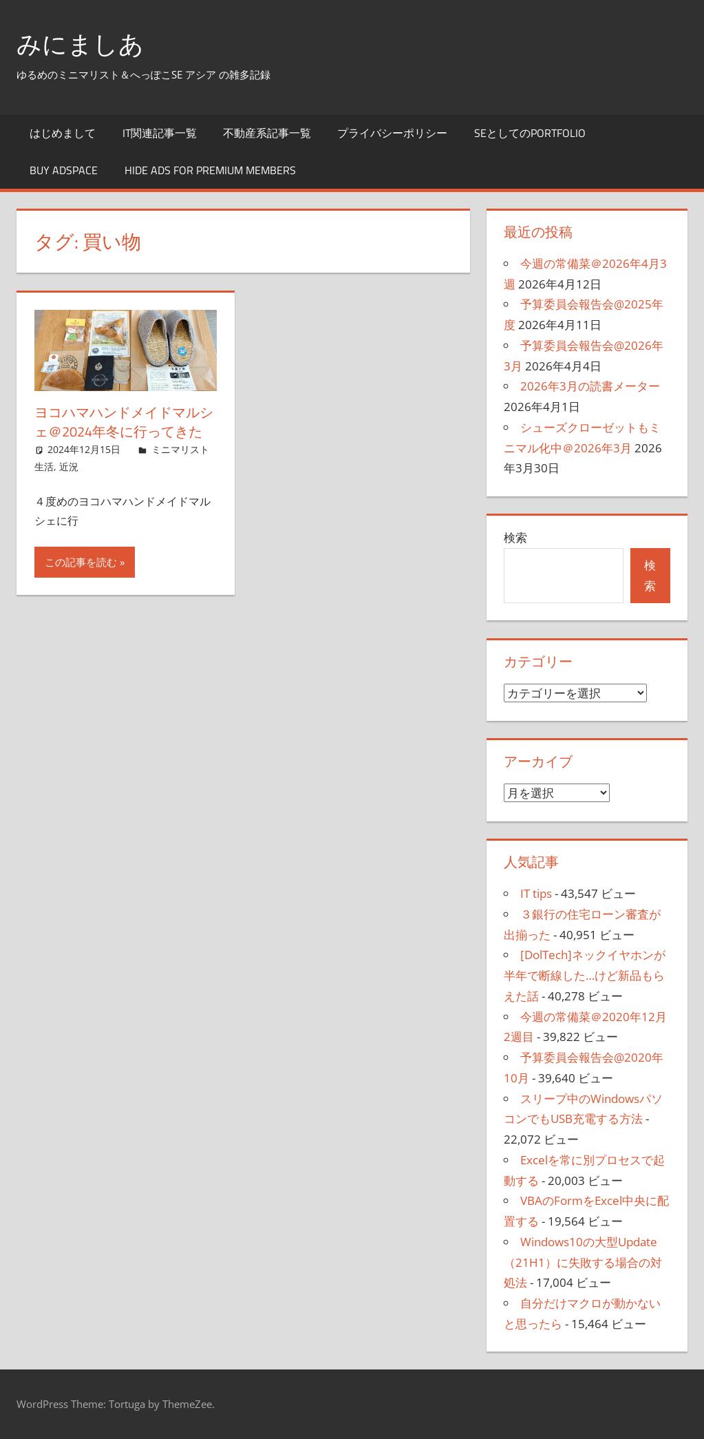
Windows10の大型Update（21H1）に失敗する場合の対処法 (583, 1262)
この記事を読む (81, 562)
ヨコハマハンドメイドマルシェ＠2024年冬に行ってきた (123, 421)
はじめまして (63, 133)
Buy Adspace (64, 170)
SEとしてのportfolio (530, 133)
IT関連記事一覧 (159, 133)
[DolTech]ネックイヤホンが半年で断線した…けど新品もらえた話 (584, 975)
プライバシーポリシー (392, 133)
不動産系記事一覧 (267, 133)
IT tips (536, 893)
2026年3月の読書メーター (590, 386)
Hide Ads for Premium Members (210, 170)
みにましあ (80, 44)
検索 (515, 537)
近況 (68, 466)
